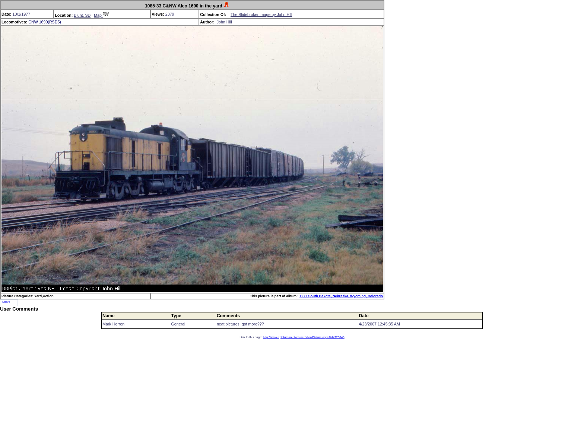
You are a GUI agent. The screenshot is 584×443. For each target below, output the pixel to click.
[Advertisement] (292, 391)
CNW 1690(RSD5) (44, 22)
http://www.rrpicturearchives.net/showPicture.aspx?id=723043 (304, 337)
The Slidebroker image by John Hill (261, 14)
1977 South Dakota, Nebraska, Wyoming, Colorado (341, 296)
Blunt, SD (82, 15)
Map (101, 15)
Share (6, 302)
